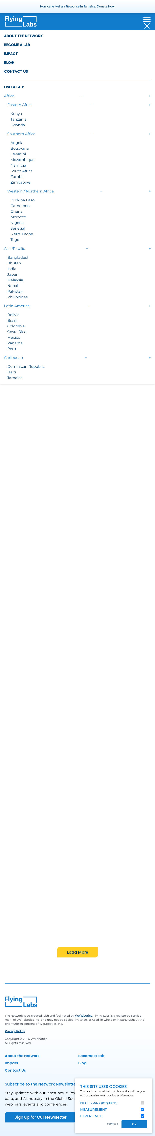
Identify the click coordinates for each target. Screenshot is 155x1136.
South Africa (21, 171)
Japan (12, 274)
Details (112, 1124)
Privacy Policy (15, 1031)
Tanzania (18, 119)
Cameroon (20, 206)
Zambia (17, 176)
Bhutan (14, 263)
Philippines (17, 297)
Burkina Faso (22, 200)
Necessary (98, 1103)
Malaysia (15, 280)
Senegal (17, 228)
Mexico (13, 337)
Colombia (16, 326)
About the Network (23, 35)
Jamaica (15, 378)
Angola (16, 143)
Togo (14, 239)
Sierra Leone (21, 234)
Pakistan (15, 291)
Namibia (18, 165)
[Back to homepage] (21, 22)
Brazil (12, 320)
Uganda (17, 125)
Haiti (11, 372)
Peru (11, 349)
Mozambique (22, 160)
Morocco (18, 217)
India (11, 269)
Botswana (19, 148)
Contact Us (16, 71)
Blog (9, 62)
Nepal (12, 286)
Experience (91, 1116)
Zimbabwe (20, 182)
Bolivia (13, 315)
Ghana (16, 211)
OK (134, 1124)
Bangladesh (18, 257)
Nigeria (17, 223)
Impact (11, 53)
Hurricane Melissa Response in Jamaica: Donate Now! (77, 6)
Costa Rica (16, 332)
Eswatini (18, 154)
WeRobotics (83, 1015)
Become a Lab (17, 44)
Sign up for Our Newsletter (41, 1117)
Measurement (93, 1110)
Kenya (16, 113)
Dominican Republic (26, 366)
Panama (15, 343)
